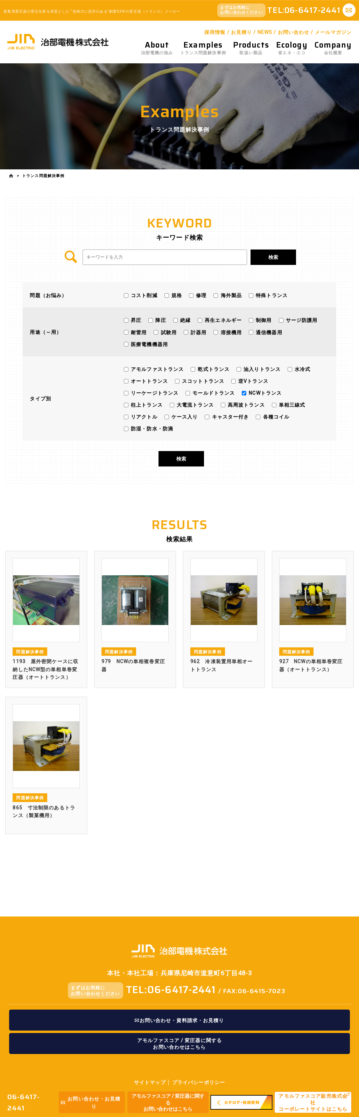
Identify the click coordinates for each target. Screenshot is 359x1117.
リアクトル (143, 417)
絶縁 (185, 320)
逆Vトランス (252, 381)
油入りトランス (261, 369)
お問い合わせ (294, 32)
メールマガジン (333, 32)
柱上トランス (146, 405)
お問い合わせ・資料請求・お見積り (179, 1020)
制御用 (263, 320)
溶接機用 (230, 332)
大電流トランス (194, 405)
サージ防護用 (301, 320)
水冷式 (301, 369)
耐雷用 (138, 332)
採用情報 (214, 32)
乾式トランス (213, 369)
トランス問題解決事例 (203, 48)
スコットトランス (202, 381)
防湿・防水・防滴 (151, 428)
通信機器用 (268, 332)
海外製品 (230, 295)
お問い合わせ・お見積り (91, 1102)
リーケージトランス (153, 392)
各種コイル (275, 417)
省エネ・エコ (292, 48)
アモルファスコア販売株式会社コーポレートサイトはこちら (313, 1102)
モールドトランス (213, 392)
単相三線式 (291, 405)
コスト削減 (143, 295)
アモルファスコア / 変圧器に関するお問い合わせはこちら (168, 1102)
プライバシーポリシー (198, 1082)
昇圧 (135, 320)
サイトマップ (150, 1082)
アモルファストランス (156, 369)
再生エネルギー (222, 320)
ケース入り (184, 417)
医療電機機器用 (148, 344)
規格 (176, 295)
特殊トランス (271, 295)
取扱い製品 (251, 48)
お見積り (241, 32)
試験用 (167, 332)
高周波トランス (245, 405)
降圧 (160, 320)
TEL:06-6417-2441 (171, 989)
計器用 (197, 332)
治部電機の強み (157, 48)
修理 (200, 295)
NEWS (265, 32)
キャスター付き (229, 417)
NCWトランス (264, 392)
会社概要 (333, 48)
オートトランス (148, 381)
